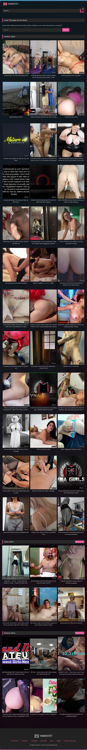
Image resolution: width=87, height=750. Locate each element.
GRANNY (24, 741)
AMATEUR (14, 741)
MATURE (44, 741)
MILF (51, 741)
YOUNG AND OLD (70, 741)
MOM (58, 741)
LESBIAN (34, 741)
